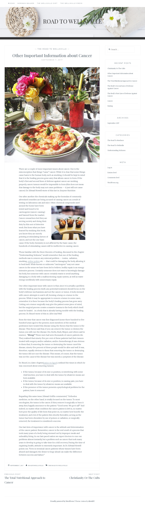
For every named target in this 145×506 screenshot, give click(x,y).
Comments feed (113, 178)
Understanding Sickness (117, 150)
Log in (110, 168)
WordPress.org (113, 183)
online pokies (34, 261)
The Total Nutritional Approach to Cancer (28, 478)
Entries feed (112, 173)
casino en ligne (50, 363)
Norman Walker (26, 3)
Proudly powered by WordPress (62, 501)
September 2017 (113, 123)
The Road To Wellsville (52, 49)
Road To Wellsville (72, 21)
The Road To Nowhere (116, 140)
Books (11, 3)
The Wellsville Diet (47, 3)
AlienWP (91, 501)
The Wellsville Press (71, 3)
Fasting (110, 106)
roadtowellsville (36, 465)
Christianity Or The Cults (76, 476)
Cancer (110, 101)
